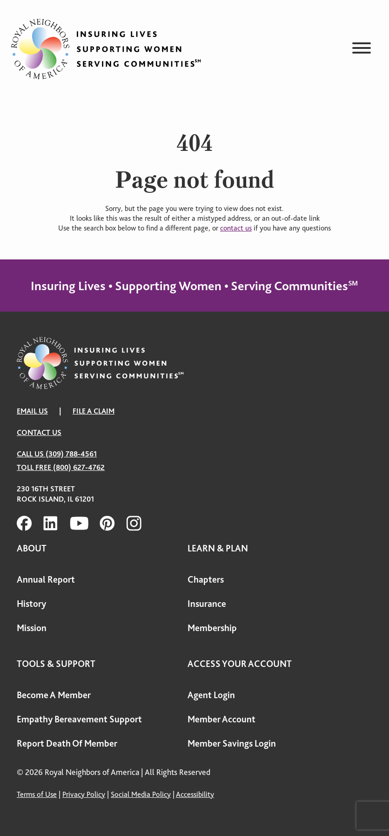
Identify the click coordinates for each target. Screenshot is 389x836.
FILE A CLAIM (93, 411)
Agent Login (211, 695)
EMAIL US (32, 411)
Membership (212, 628)
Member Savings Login (232, 743)
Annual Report (46, 579)
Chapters (206, 579)
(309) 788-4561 (71, 453)
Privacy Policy (83, 794)
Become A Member (54, 695)
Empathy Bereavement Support (79, 719)
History (31, 603)
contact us (236, 228)
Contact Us (39, 432)
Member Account (221, 719)
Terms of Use (37, 794)
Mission (32, 628)
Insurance (207, 603)
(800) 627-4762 (79, 467)
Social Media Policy (141, 794)
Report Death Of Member (67, 743)
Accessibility (195, 794)
